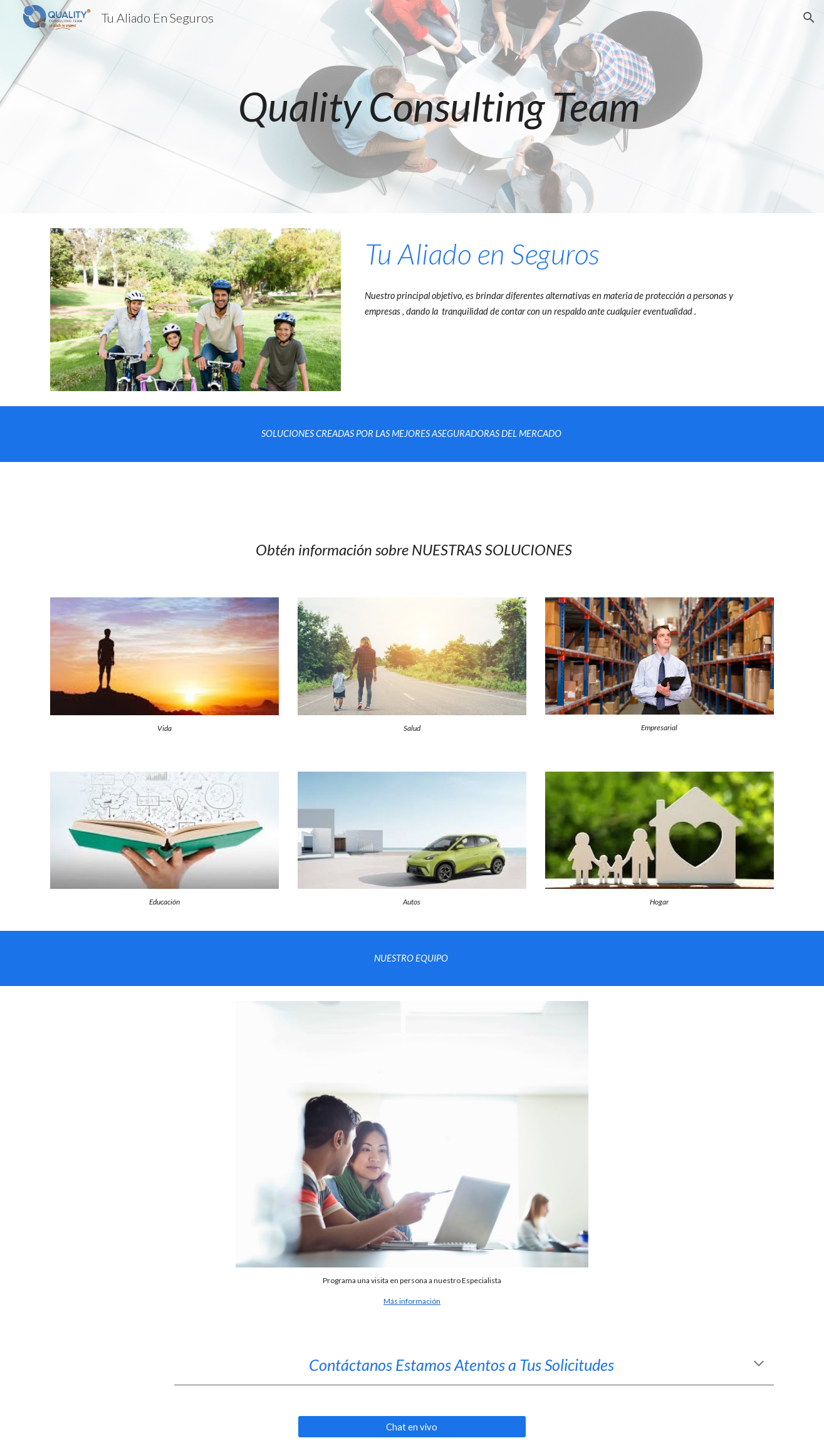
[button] (809, 18)
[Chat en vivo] (412, 1426)
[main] (443, 107)
